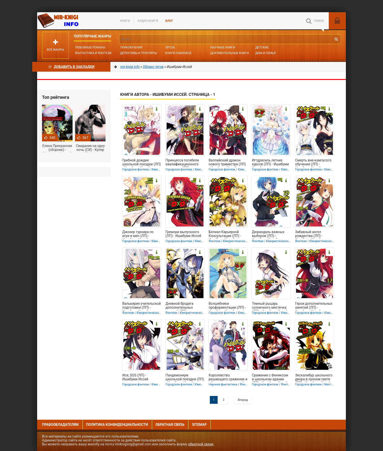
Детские (262, 47)
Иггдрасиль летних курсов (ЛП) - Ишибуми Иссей (270, 162)
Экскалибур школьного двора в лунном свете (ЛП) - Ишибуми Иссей (313, 377)
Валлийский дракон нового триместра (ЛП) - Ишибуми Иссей (227, 162)
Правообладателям (60, 425)
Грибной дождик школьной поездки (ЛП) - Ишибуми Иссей (141, 162)
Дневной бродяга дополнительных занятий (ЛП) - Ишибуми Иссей (179, 306)
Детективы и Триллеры (138, 53)
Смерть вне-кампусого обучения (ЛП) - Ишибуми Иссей (313, 162)
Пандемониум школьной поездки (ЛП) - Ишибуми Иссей (185, 377)
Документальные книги (229, 53)
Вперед (243, 400)
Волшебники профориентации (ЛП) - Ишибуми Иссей (227, 306)
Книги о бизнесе (178, 53)
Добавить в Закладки (71, 67)
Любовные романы (90, 47)
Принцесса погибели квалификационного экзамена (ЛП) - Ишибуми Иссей (182, 162)
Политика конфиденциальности (117, 425)
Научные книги (222, 47)
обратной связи (200, 444)
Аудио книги (148, 21)
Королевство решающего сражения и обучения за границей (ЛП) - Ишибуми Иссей (228, 377)
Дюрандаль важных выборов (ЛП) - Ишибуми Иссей (268, 234)
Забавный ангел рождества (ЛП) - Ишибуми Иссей (308, 234)
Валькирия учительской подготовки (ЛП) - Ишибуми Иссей (141, 306)
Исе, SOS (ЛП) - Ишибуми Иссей (135, 377)
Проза (170, 47)
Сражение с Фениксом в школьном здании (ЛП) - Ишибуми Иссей (270, 377)
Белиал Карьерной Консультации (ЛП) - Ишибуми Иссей (225, 234)
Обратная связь (170, 425)
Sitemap (199, 425)
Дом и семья (265, 53)
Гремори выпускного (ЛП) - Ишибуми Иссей (183, 234)
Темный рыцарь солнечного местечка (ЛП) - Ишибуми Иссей (269, 306)
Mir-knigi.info (73, 20)
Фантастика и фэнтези (93, 53)
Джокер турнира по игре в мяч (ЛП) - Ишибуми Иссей (138, 234)
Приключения (131, 47)
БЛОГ (169, 21)
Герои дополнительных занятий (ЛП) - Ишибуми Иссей (313, 306)
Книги (125, 21)
